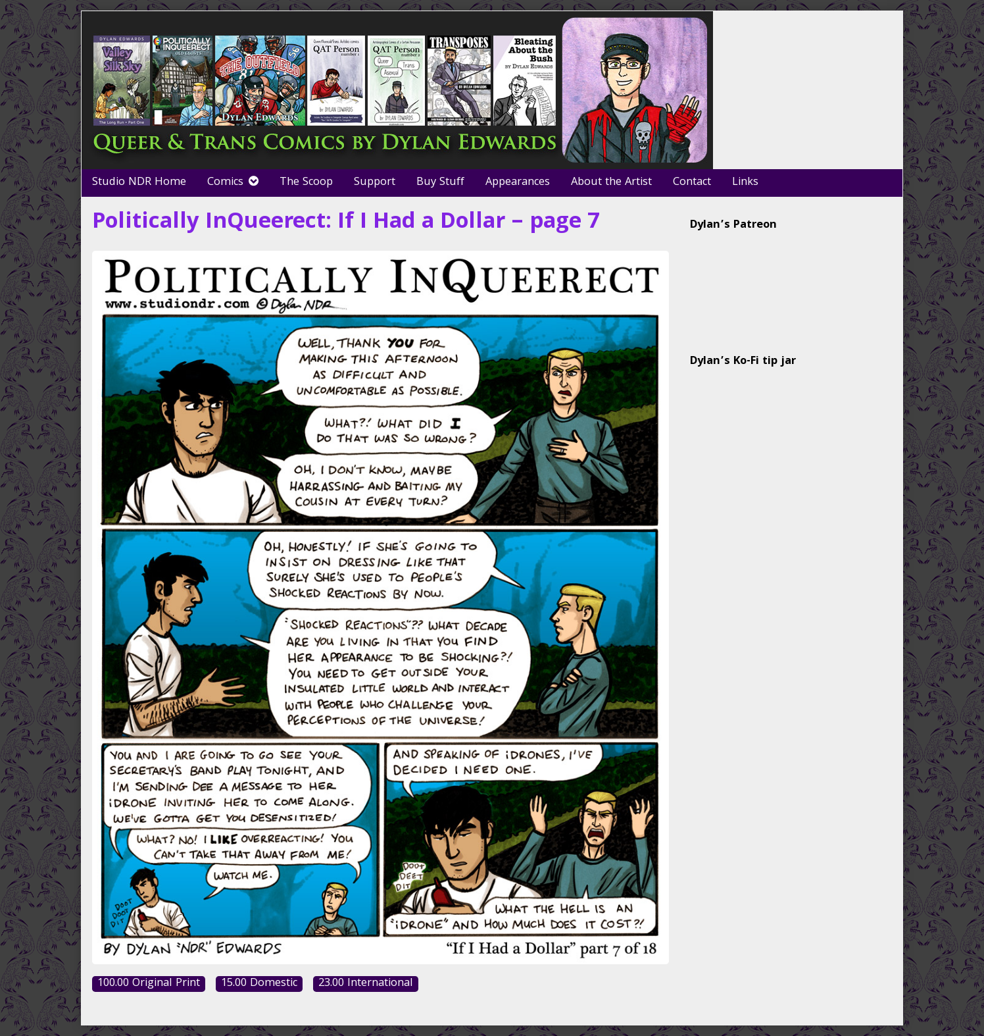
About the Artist (611, 182)
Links (745, 182)
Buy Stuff (440, 182)
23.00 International (365, 984)
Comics (225, 182)
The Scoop (306, 182)
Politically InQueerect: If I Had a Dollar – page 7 (346, 223)
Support (374, 182)
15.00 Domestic (259, 984)
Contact (692, 182)
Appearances (517, 182)
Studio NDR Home (139, 182)
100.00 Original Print (148, 984)
